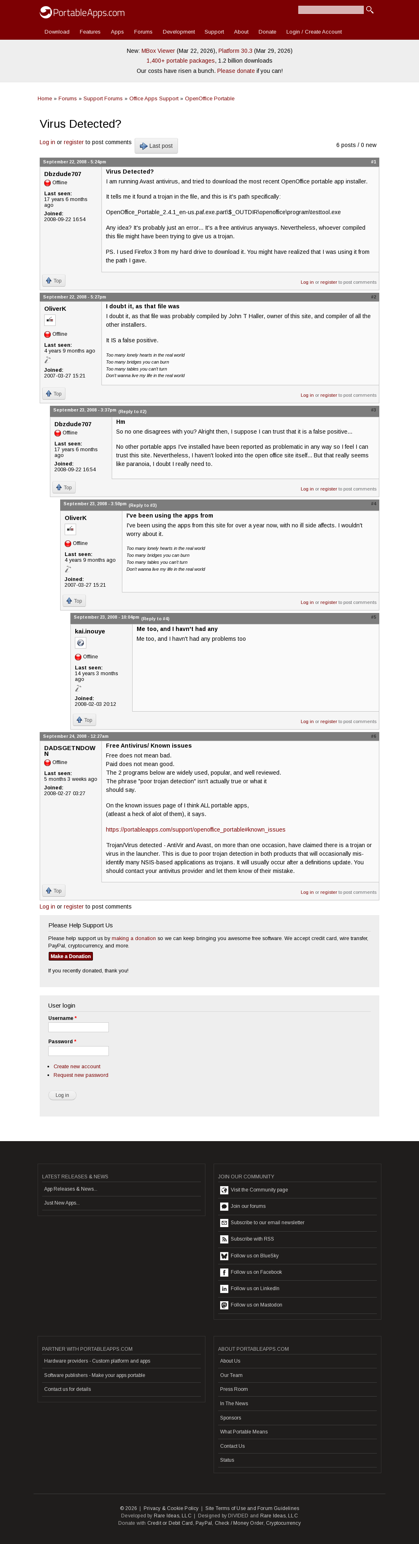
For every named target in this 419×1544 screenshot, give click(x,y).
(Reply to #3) (142, 505)
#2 (373, 296)
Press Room (234, 1389)
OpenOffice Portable (209, 98)
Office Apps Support (153, 98)
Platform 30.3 (235, 50)
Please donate (236, 71)
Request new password (81, 1075)
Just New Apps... (62, 1203)
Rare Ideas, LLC (172, 1516)
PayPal (204, 1523)
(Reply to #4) (155, 618)
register (74, 142)
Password (62, 1041)
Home (45, 98)
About (241, 32)
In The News (234, 1403)
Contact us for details (67, 1389)
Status (227, 1460)
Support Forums (103, 98)
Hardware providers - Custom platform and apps (97, 1361)
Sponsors (230, 1418)
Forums (143, 32)
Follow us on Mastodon (251, 1305)
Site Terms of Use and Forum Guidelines (252, 1508)
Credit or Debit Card (170, 1523)
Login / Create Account (314, 32)
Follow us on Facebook (251, 1272)
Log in (47, 142)
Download (57, 32)
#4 (373, 503)
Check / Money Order (239, 1523)
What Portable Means (244, 1432)
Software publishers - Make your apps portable (94, 1375)
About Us (230, 1361)
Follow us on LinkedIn (249, 1289)
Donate (267, 32)
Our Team (231, 1375)
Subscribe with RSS (247, 1239)
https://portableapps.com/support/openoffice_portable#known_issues (196, 829)
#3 (373, 409)
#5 (373, 617)
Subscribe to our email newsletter (262, 1223)
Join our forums (243, 1207)
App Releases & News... (70, 1189)
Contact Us (232, 1446)
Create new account (77, 1066)
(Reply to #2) (132, 411)
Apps (117, 32)
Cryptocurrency (283, 1523)
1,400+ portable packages (180, 60)
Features (90, 32)
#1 (373, 161)
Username (62, 1018)
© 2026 (128, 1508)
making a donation (134, 938)
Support (214, 32)
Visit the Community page (254, 1190)
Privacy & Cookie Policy (171, 1508)
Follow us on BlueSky (249, 1256)
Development (179, 32)
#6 (373, 736)
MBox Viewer (158, 50)
